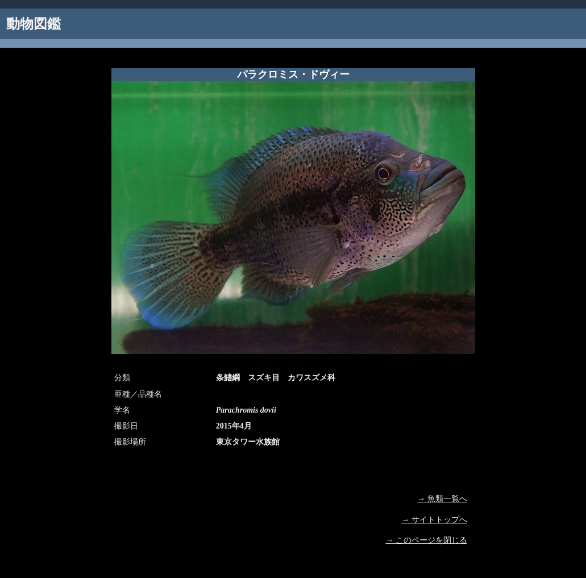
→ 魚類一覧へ (442, 498)
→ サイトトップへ (434, 519)
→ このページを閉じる (426, 540)
